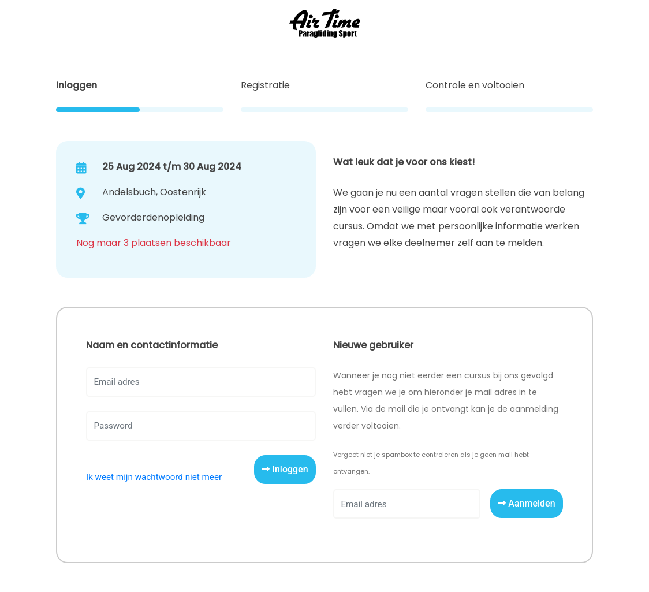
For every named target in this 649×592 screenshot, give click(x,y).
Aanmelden (526, 503)
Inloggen (285, 469)
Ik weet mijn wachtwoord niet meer (154, 477)
